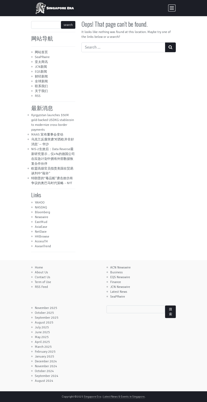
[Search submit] (170, 47)
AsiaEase (41, 227)
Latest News (118, 292)
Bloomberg (42, 212)
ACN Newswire (120, 267)
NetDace (41, 232)
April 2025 (42, 342)
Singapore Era (92, 396)
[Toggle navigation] (172, 8)
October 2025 (44, 313)
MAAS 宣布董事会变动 (47, 135)
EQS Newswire (120, 277)
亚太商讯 (41, 62)
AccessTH (41, 241)
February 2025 (45, 352)
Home (39, 267)
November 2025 (46, 308)
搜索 (170, 311)
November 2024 (46, 366)
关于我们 (41, 91)
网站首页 (41, 52)
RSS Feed (41, 287)
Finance (115, 282)
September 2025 (46, 318)
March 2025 (43, 347)
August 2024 (44, 381)
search (68, 25)
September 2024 (46, 376)
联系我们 (41, 86)
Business (116, 272)
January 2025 (44, 356)
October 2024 (44, 371)
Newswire (41, 217)
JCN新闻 (41, 67)
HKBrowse (42, 236)
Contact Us (42, 277)
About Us (41, 272)
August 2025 (44, 322)
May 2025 (42, 337)
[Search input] (123, 47)
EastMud (41, 222)
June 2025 (42, 332)
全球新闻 (41, 81)
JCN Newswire (120, 287)
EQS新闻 (41, 72)
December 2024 (46, 361)
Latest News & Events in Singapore (124, 396)
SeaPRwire (42, 57)
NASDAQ (41, 207)
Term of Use (43, 282)
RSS (38, 96)
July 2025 (42, 327)
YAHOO (40, 202)
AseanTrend (43, 246)
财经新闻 (41, 76)
